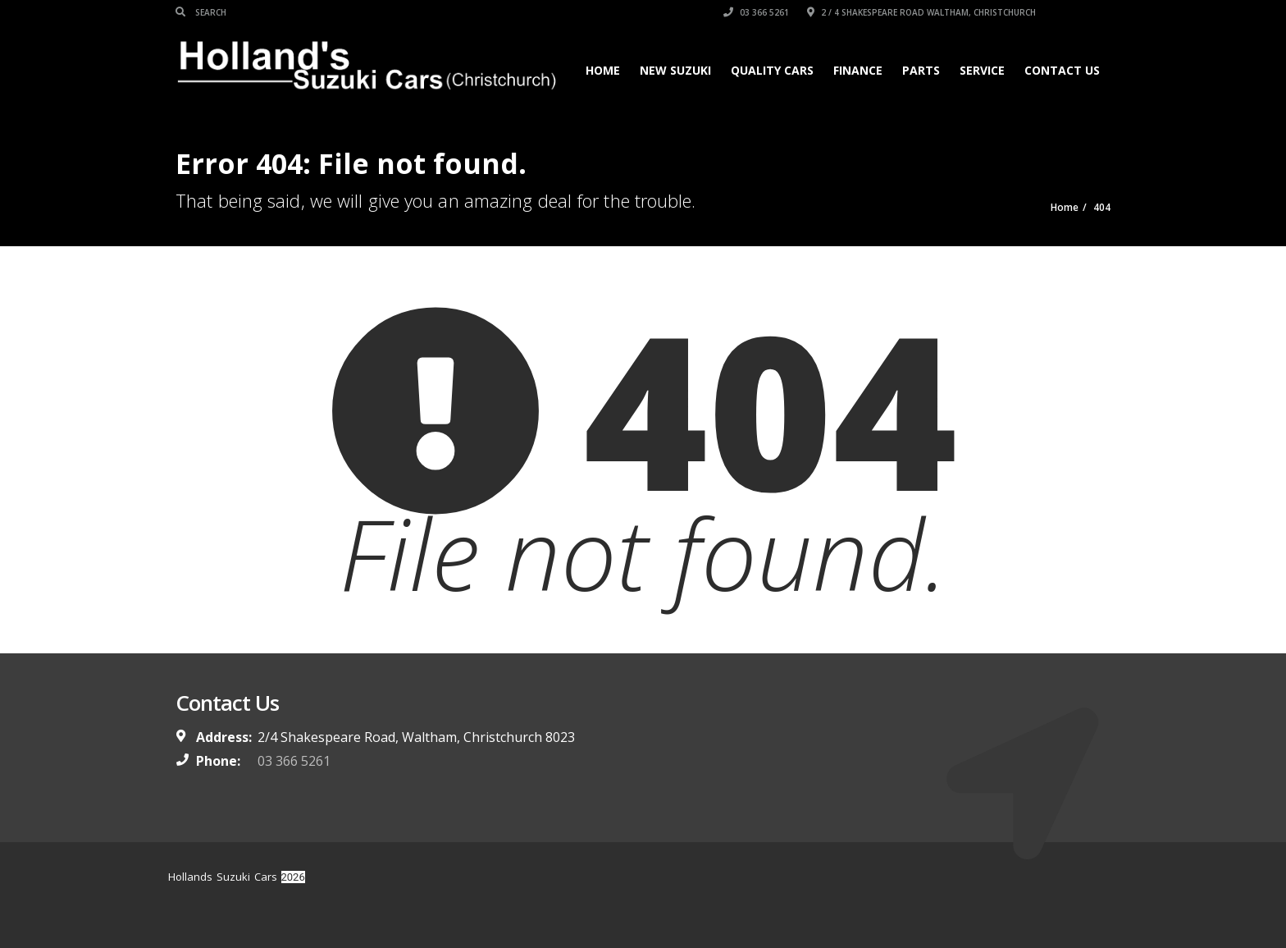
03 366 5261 (756, 12)
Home (603, 70)
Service (982, 70)
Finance (857, 70)
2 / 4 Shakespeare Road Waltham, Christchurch (921, 12)
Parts (921, 70)
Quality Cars (772, 70)
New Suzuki (675, 70)
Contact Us (1062, 70)
